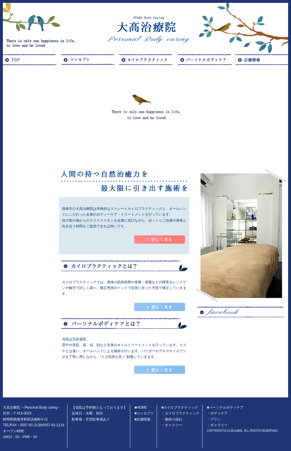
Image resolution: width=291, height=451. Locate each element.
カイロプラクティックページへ (160, 307)
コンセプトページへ (160, 239)
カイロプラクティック (147, 59)
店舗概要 (262, 59)
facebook (242, 349)
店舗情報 (143, 419)
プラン (215, 419)
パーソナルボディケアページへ (160, 369)
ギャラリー (173, 425)
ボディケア (204, 59)
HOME (32, 59)
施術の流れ (173, 419)
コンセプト (89, 59)
